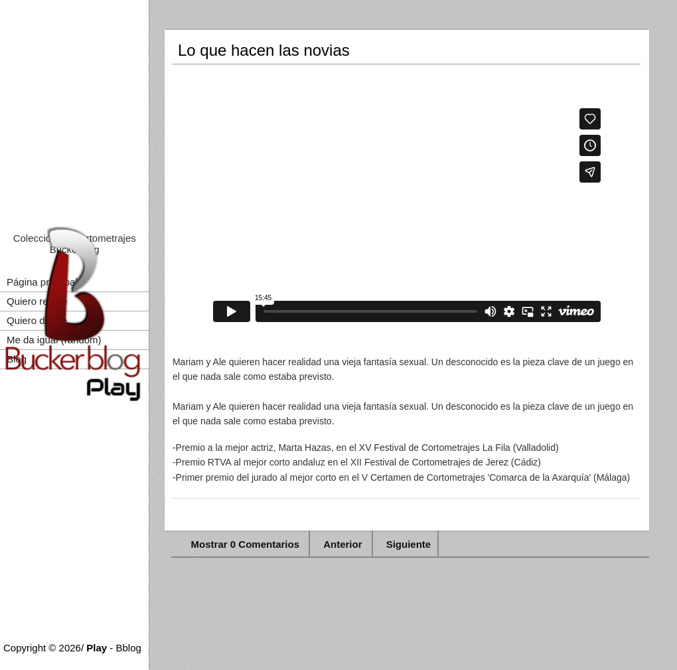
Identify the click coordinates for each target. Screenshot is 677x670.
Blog (17, 359)
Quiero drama (37, 320)
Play (96, 647)
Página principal (42, 282)
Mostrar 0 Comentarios (247, 544)
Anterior (342, 544)
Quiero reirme (37, 301)
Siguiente (408, 544)
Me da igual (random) (54, 339)
